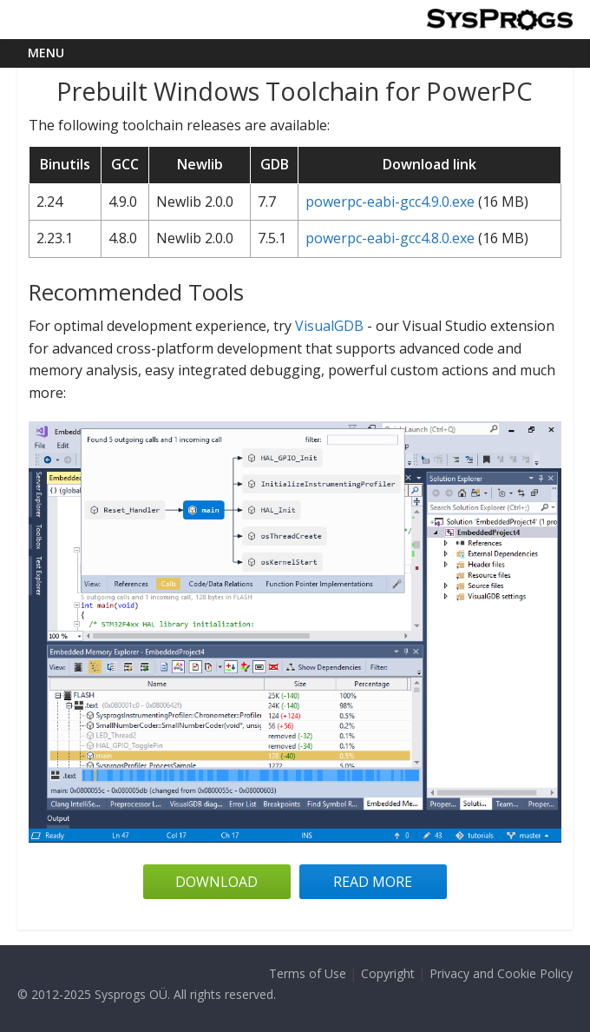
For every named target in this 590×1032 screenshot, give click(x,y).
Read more (372, 881)
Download (216, 881)
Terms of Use (307, 973)
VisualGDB (329, 325)
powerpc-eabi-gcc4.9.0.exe (390, 201)
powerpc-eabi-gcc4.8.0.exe (390, 238)
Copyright (388, 973)
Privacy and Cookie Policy (501, 973)
